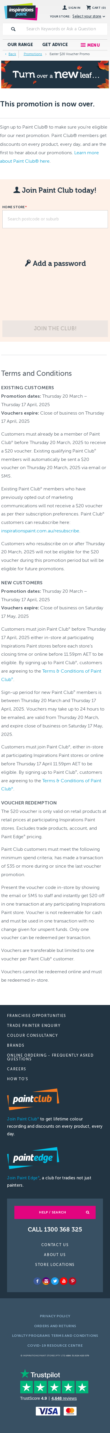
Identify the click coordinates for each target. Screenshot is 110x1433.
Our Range (20, 44)
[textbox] (65, 29)
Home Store (13, 207)
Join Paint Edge (23, 1178)
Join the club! (55, 328)
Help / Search (52, 1212)
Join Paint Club (23, 1119)
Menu (93, 45)
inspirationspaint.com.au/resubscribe (40, 531)
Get (55, 44)
